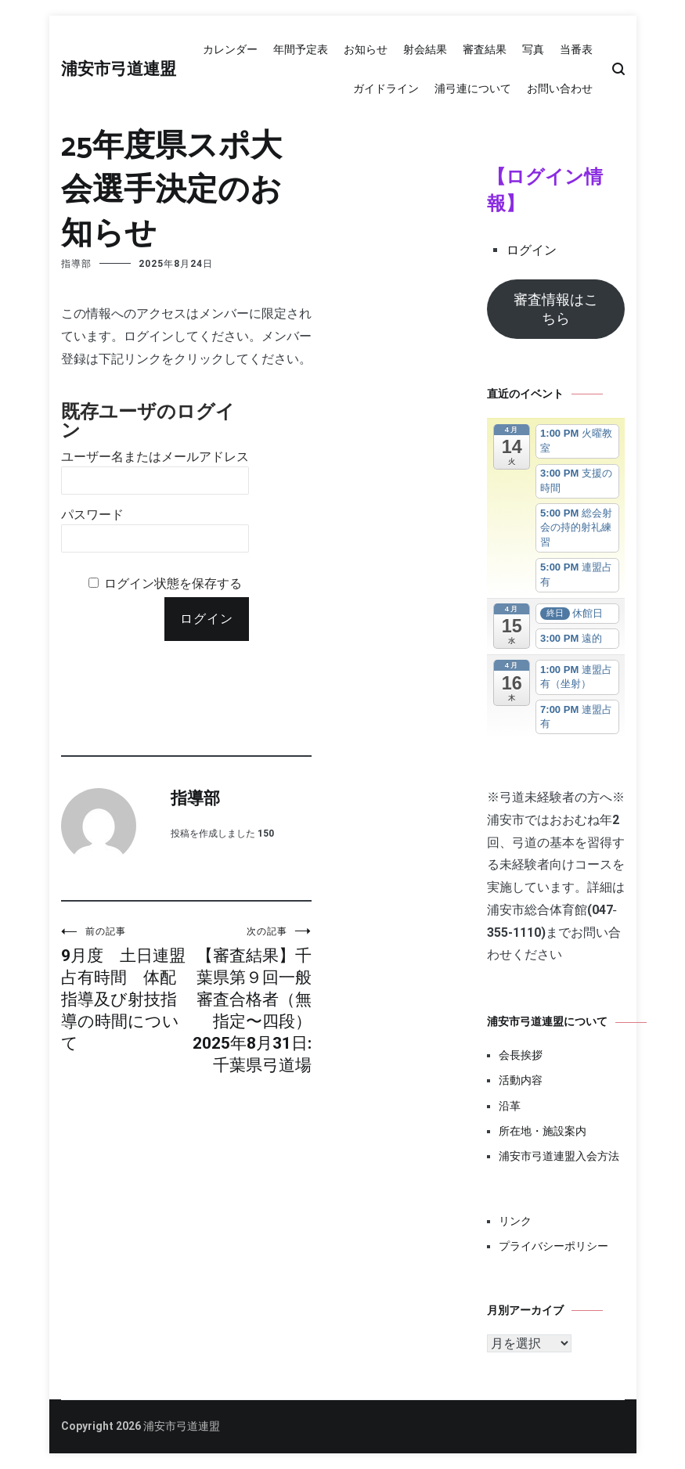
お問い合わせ (560, 88)
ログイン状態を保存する (173, 583)
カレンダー (230, 49)
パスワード (92, 514)
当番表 (576, 49)
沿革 (510, 1106)
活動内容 (521, 1080)
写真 (533, 49)
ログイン (532, 250)
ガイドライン (386, 88)
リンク (515, 1221)
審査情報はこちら (556, 308)
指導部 (76, 263)
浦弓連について (472, 88)
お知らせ (366, 49)
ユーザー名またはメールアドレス (155, 456)
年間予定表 (300, 49)
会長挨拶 (521, 1055)
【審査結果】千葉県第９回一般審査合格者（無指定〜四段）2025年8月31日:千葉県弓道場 (249, 1000)
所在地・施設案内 (542, 1131)
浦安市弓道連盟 (118, 69)
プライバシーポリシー (553, 1246)
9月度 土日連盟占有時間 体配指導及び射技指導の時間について (123, 989)
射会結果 (425, 49)
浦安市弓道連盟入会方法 (559, 1156)
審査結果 (485, 49)
